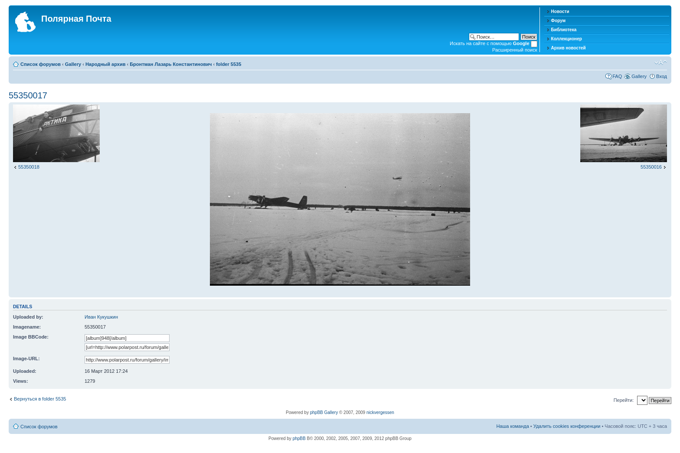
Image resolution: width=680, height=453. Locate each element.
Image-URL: (26, 358)
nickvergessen (380, 412)
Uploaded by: (28, 316)
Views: (20, 381)
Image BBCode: (31, 336)
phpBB (299, 438)
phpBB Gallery (324, 412)
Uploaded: (24, 371)
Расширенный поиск (514, 49)
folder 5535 (228, 64)
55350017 (28, 95)
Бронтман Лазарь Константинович (171, 64)
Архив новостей (568, 48)
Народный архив (105, 64)
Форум (558, 20)
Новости (560, 11)
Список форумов (40, 64)
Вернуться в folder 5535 (40, 398)
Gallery (73, 64)
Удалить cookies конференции (567, 426)
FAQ (617, 76)
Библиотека (564, 29)
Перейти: (624, 400)
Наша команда (512, 426)
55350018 (28, 166)
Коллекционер (566, 38)
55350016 (651, 166)
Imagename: (27, 326)
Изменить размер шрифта (660, 62)
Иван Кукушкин (101, 316)
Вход (661, 76)
